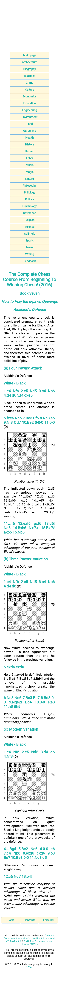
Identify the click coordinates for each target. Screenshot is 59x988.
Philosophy (29, 185)
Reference (29, 213)
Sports (29, 240)
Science (29, 226)
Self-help (29, 233)
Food (29, 124)
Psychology (29, 206)
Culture (29, 89)
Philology (29, 192)
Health (29, 137)
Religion (29, 220)
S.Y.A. (29, 967)
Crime (29, 82)
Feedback (29, 261)
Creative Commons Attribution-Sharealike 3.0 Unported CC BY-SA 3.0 (29, 938)
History (29, 144)
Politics (29, 199)
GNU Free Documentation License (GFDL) (36, 943)
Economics (29, 96)
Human (29, 151)
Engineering (29, 110)
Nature (29, 178)
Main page (29, 55)
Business (29, 75)
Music (29, 165)
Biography (29, 69)
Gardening (29, 130)
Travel (29, 247)
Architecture (29, 62)
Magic (29, 172)
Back (11, 920)
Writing (29, 254)
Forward (48, 920)
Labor (29, 158)
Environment (29, 117)
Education (29, 103)
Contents (29, 920)
